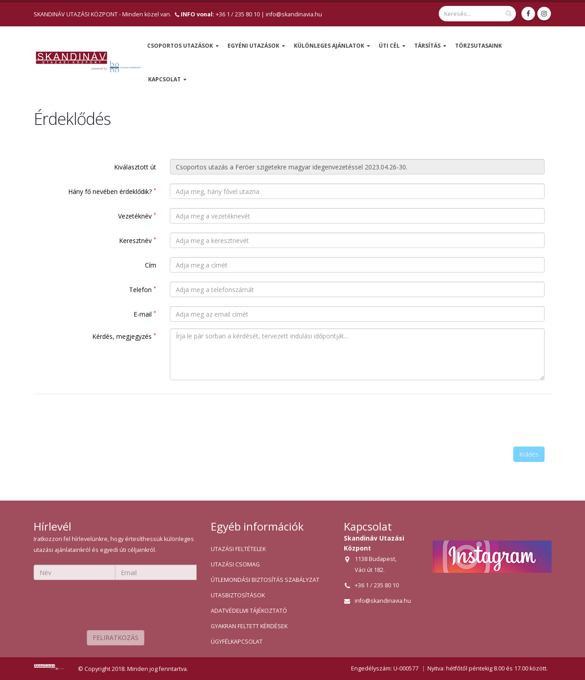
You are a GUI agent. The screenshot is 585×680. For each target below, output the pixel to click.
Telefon (142, 289)
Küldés (529, 454)
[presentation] (476, 419)
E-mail (145, 313)
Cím (150, 265)
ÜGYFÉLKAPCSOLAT (237, 641)
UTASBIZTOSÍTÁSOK (238, 595)
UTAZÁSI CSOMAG (235, 564)
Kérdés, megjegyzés (124, 336)
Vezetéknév (137, 215)
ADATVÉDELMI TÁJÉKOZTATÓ (249, 611)
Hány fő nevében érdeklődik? (112, 191)
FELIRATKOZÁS (116, 637)
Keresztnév (137, 240)
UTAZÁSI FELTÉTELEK (238, 549)
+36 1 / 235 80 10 (220, 14)
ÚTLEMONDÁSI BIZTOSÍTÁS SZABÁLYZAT (265, 580)
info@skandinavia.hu (294, 14)
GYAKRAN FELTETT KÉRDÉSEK (249, 626)
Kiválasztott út (135, 167)
